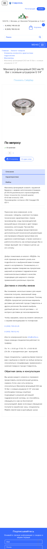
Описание (10, 172)
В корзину (12, 159)
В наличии (11, 148)
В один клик (27, 159)
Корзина (37, 26)
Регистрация (30, 9)
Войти (40, 9)
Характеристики (12, 177)
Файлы (8, 182)
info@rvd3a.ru (33, 337)
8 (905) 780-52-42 (12, 29)
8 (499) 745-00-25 (12, 26)
